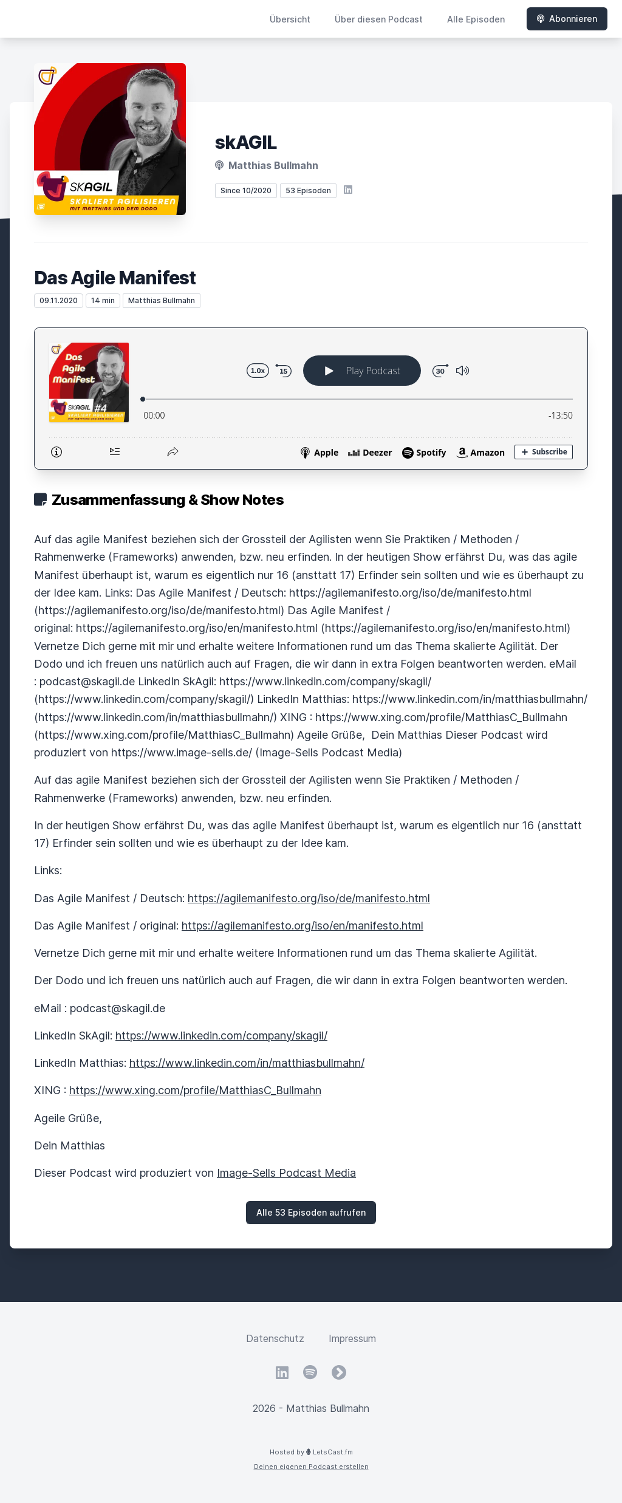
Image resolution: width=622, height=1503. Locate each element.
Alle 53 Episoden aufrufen (311, 1212)
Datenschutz (275, 1338)
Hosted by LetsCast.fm (311, 1452)
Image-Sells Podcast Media (286, 1172)
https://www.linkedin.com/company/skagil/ (221, 1035)
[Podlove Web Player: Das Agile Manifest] (311, 398)
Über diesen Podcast (379, 19)
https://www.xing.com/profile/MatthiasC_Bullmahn (195, 1090)
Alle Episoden (476, 19)
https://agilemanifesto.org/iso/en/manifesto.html (302, 925)
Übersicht (290, 19)
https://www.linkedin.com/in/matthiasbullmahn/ (246, 1062)
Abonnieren (567, 18)
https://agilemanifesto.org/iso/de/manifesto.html (309, 898)
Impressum (352, 1338)
